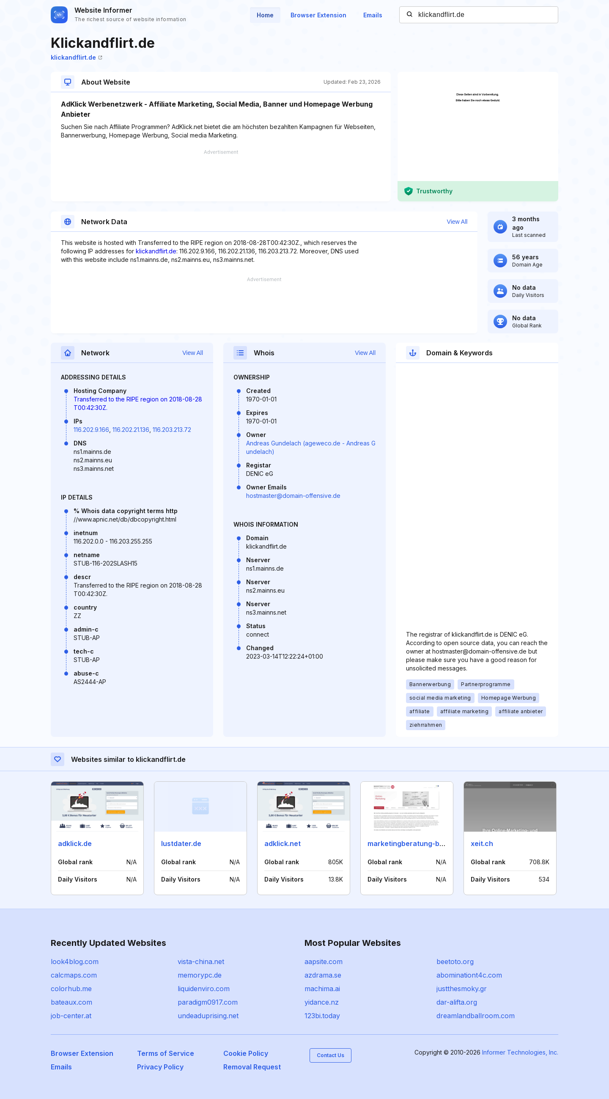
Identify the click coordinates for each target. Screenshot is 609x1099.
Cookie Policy (245, 1053)
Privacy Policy (160, 1067)
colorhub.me (71, 988)
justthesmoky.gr (461, 988)
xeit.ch (482, 843)
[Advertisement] (221, 176)
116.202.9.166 (91, 429)
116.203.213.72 (172, 429)
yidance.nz (321, 1002)
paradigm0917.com (208, 1002)
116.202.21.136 (130, 429)
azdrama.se (322, 975)
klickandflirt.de (76, 57)
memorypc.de (200, 975)
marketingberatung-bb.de (411, 843)
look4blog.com (75, 961)
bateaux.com (71, 1002)
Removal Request (252, 1067)
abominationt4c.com (469, 975)
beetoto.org (455, 961)
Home (265, 15)
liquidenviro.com (204, 988)
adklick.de (75, 843)
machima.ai (322, 988)
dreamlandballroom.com (475, 1015)
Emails (372, 15)
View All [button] (457, 221)
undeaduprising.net (208, 1015)
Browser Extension (318, 15)
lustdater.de (181, 843)
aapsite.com (323, 961)
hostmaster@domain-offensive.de (293, 495)
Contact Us (330, 1055)
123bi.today (322, 1015)
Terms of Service (165, 1053)
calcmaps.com (74, 975)
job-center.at (71, 1015)
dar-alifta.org (456, 1002)
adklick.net (282, 843)
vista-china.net (201, 961)
